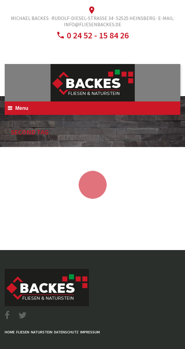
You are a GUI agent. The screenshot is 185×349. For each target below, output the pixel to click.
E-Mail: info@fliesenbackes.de (119, 21)
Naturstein (41, 332)
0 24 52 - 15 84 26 (97, 35)
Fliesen (22, 332)
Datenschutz (66, 332)
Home (10, 332)
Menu (21, 108)
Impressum (90, 332)
